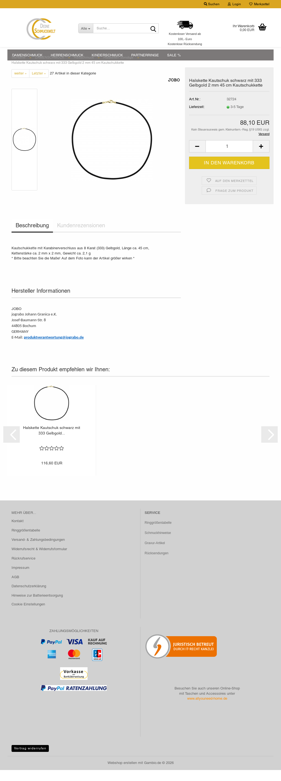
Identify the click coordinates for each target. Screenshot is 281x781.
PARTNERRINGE (145, 55)
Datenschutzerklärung (29, 597)
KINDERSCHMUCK (107, 55)
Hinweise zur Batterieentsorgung (37, 606)
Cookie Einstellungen (28, 615)
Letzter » (39, 84)
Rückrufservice (23, 569)
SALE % (174, 55)
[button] (197, 157)
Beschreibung (32, 236)
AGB (15, 588)
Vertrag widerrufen (30, 759)
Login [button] (234, 4)
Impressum (20, 579)
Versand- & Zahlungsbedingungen (38, 551)
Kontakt (18, 532)
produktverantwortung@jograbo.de (54, 348)
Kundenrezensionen (81, 236)
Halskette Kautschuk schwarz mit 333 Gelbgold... (51, 441)
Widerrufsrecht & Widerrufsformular (39, 560)
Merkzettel (259, 4)
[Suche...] (85, 28)
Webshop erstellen (122, 774)
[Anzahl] (229, 157)
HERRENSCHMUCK (67, 55)
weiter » (20, 84)
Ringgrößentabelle (26, 541)
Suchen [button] (212, 4)
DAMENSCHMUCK (27, 55)
